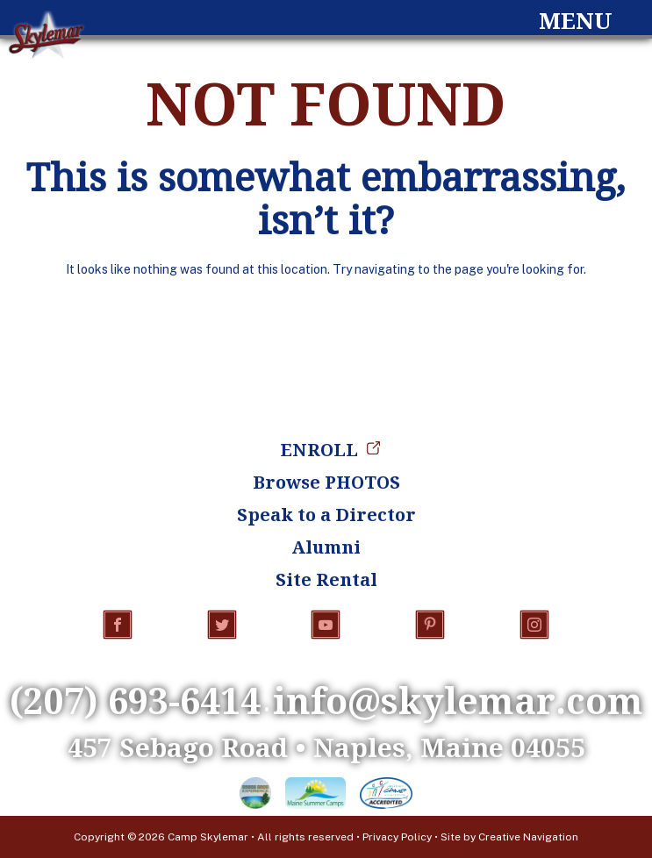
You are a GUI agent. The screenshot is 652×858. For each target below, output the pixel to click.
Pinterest (430, 624)
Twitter (222, 624)
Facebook (117, 624)
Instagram (534, 624)
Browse (326, 482)
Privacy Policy (397, 837)
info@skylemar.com (458, 700)
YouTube (325, 624)
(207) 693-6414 (135, 700)
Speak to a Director (326, 514)
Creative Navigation (528, 837)
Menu (576, 20)
